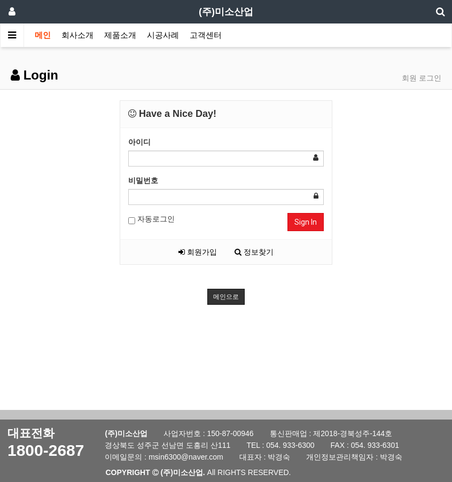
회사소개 (77, 34)
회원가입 (197, 252)
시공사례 (163, 34)
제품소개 (120, 34)
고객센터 (206, 34)
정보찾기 (254, 252)
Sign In (305, 222)
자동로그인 (151, 219)
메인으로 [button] (226, 297)
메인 (43, 34)
